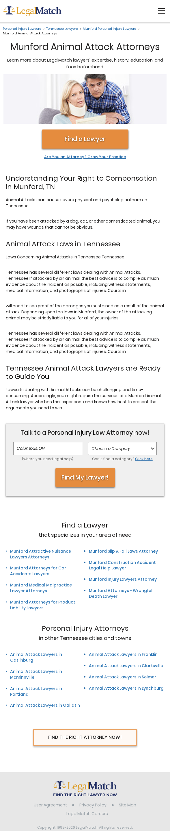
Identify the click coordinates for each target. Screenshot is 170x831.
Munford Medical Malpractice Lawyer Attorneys (41, 544)
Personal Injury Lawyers (22, 28)
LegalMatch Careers (87, 770)
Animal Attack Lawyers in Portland (36, 648)
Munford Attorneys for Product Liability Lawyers (42, 561)
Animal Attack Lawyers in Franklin (123, 611)
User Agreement (50, 762)
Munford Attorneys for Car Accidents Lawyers (38, 527)
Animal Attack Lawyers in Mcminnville (36, 630)
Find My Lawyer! (85, 434)
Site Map (127, 762)
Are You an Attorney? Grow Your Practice (85, 113)
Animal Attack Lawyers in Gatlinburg (36, 613)
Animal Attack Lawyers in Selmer (122, 633)
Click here (144, 415)
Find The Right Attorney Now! (85, 694)
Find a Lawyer (85, 95)
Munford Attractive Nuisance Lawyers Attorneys (40, 510)
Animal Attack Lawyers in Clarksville (126, 622)
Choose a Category (110, 405)
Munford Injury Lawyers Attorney (123, 536)
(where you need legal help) (47, 415)
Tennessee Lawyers (62, 28)
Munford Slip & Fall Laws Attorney (123, 507)
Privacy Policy (93, 762)
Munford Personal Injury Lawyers (109, 28)
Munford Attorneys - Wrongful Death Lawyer (120, 550)
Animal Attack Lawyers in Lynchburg (126, 644)
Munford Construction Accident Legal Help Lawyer (122, 522)
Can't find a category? (122, 415)
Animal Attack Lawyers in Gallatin (45, 662)
